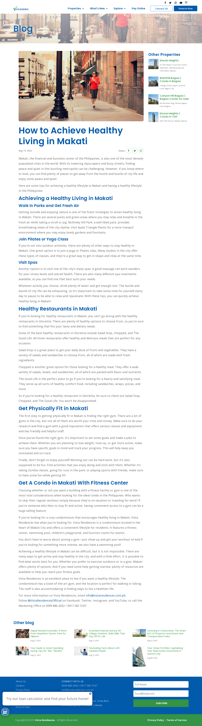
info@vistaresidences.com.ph (105, 595)
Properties (74, 8)
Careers (20, 685)
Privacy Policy (23, 689)
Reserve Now (185, 8)
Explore (117, 8)
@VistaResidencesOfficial (44, 600)
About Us (21, 681)
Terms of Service (176, 720)
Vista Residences (45, 720)
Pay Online (138, 8)
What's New (97, 8)
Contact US (161, 8)
